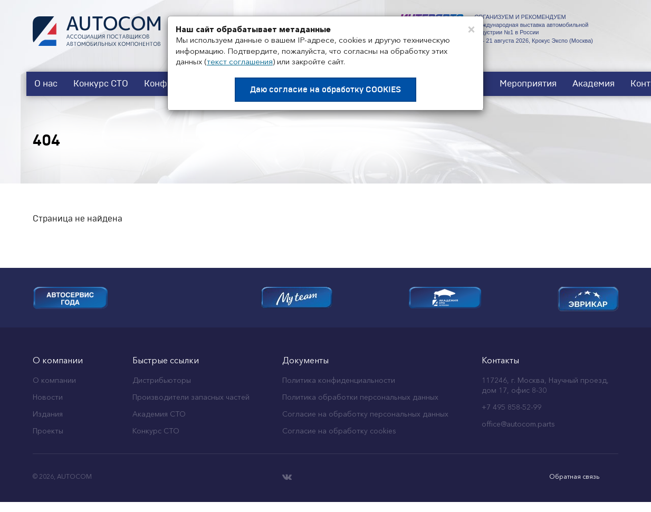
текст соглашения (240, 61)
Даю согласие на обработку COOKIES (325, 89)
